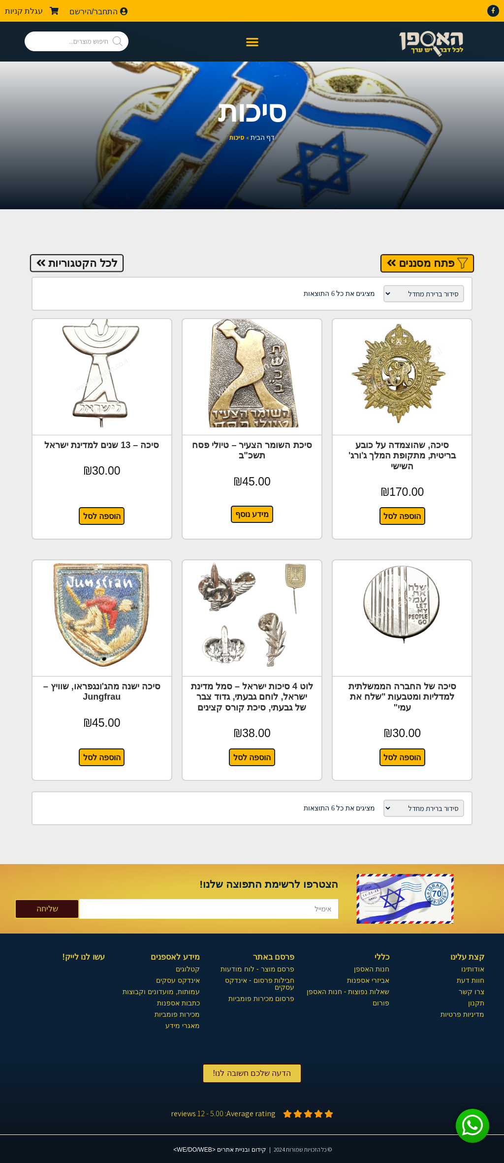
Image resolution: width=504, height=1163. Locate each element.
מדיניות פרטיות (462, 1013)
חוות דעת (470, 979)
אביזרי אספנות (368, 979)
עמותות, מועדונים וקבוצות (161, 991)
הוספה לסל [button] (402, 516)
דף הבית (263, 137)
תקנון (476, 1002)
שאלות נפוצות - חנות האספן (348, 991)
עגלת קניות (32, 11)
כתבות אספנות (178, 1002)
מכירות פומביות (177, 1013)
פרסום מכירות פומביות (261, 997)
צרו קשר (471, 991)
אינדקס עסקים (178, 979)
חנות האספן (371, 968)
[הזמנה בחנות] (423, 293)
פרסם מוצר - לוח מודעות (257, 968)
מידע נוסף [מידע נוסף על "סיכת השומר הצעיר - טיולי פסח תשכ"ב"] (252, 514)
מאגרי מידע (182, 1025)
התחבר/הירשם (98, 11)
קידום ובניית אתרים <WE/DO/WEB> (219, 1148)
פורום (381, 1002)
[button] (252, 42)
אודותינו (472, 968)
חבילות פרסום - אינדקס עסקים (259, 982)
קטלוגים (188, 968)
